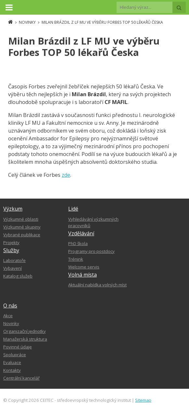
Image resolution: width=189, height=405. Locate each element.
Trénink (75, 259)
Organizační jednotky (24, 331)
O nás (10, 305)
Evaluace (12, 362)
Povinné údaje (17, 347)
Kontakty (12, 370)
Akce (8, 316)
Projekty (11, 242)
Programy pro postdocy (91, 251)
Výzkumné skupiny (22, 227)
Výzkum (12, 208)
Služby (11, 250)
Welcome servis (83, 267)
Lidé (73, 208)
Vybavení (12, 268)
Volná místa (82, 274)
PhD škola (78, 243)
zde (66, 174)
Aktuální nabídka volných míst (97, 285)
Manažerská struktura (25, 339)
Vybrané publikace (21, 235)
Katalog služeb (17, 276)
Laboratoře (14, 260)
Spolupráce (14, 355)
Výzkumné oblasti (20, 219)
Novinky (11, 323)
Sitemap (143, 400)
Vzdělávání (81, 233)
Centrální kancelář (21, 378)
